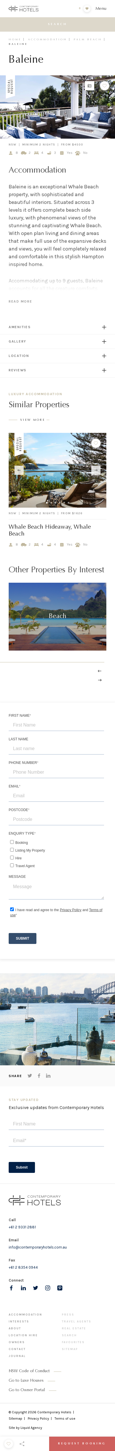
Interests (19, 1321)
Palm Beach (88, 39)
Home (15, 39)
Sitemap (70, 1349)
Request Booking (82, 1443)
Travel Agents (76, 1321)
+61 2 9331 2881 (22, 1227)
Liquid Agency (31, 1428)
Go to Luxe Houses (26, 1381)
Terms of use (65, 1418)
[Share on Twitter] (29, 1075)
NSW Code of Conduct (29, 1371)
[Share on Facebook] (39, 1075)
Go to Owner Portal (27, 1390)
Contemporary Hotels (54, 1412)
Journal (17, 1356)
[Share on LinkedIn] (48, 1075)
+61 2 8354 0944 (23, 1267)
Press (68, 1314)
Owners (17, 1342)
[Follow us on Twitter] (35, 1287)
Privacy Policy (38, 1418)
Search (69, 1335)
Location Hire (23, 1335)
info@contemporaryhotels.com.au (38, 1247)
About (15, 1328)
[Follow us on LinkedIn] (23, 1287)
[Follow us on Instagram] (47, 1287)
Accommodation (47, 39)
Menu (100, 9)
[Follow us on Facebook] (11, 1287)
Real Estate (74, 1328)
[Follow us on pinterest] (59, 1287)
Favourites (73, 1342)
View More (32, 420)
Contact (17, 1349)
